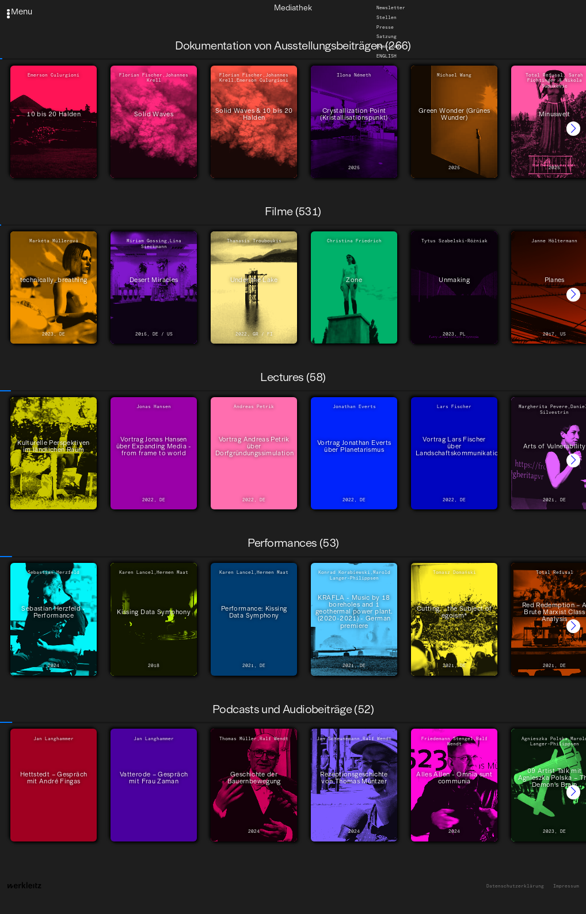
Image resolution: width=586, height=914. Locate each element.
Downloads (389, 46)
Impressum (566, 886)
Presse (385, 27)
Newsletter (390, 7)
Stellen (386, 17)
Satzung (386, 37)
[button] (573, 128)
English (386, 56)
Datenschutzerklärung (515, 886)
